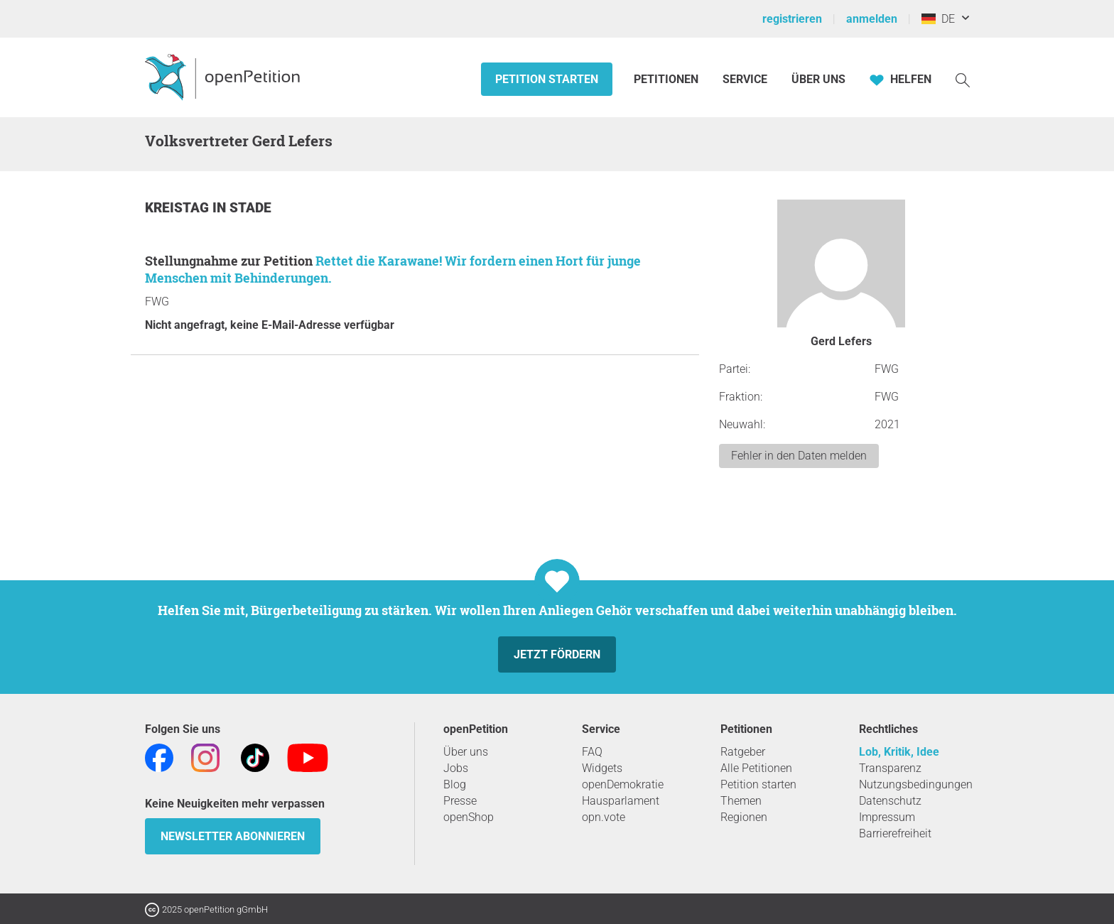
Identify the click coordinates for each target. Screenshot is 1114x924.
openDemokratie (623, 784)
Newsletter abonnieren (233, 836)
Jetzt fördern (557, 654)
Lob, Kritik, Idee (899, 752)
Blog (454, 784)
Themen (741, 801)
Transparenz (890, 768)
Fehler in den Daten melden (799, 455)
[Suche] (963, 79)
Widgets (602, 768)
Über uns (465, 752)
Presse (460, 801)
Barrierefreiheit (895, 833)
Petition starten (546, 79)
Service (745, 79)
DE (938, 19)
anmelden (871, 19)
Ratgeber (742, 752)
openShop (468, 817)
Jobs (455, 768)
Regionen (743, 817)
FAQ (592, 752)
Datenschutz (890, 801)
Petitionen (667, 79)
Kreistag (178, 208)
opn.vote (603, 817)
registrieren (792, 19)
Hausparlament (620, 801)
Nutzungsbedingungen (916, 784)
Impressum (887, 817)
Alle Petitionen (756, 768)
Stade (250, 208)
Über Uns (818, 79)
